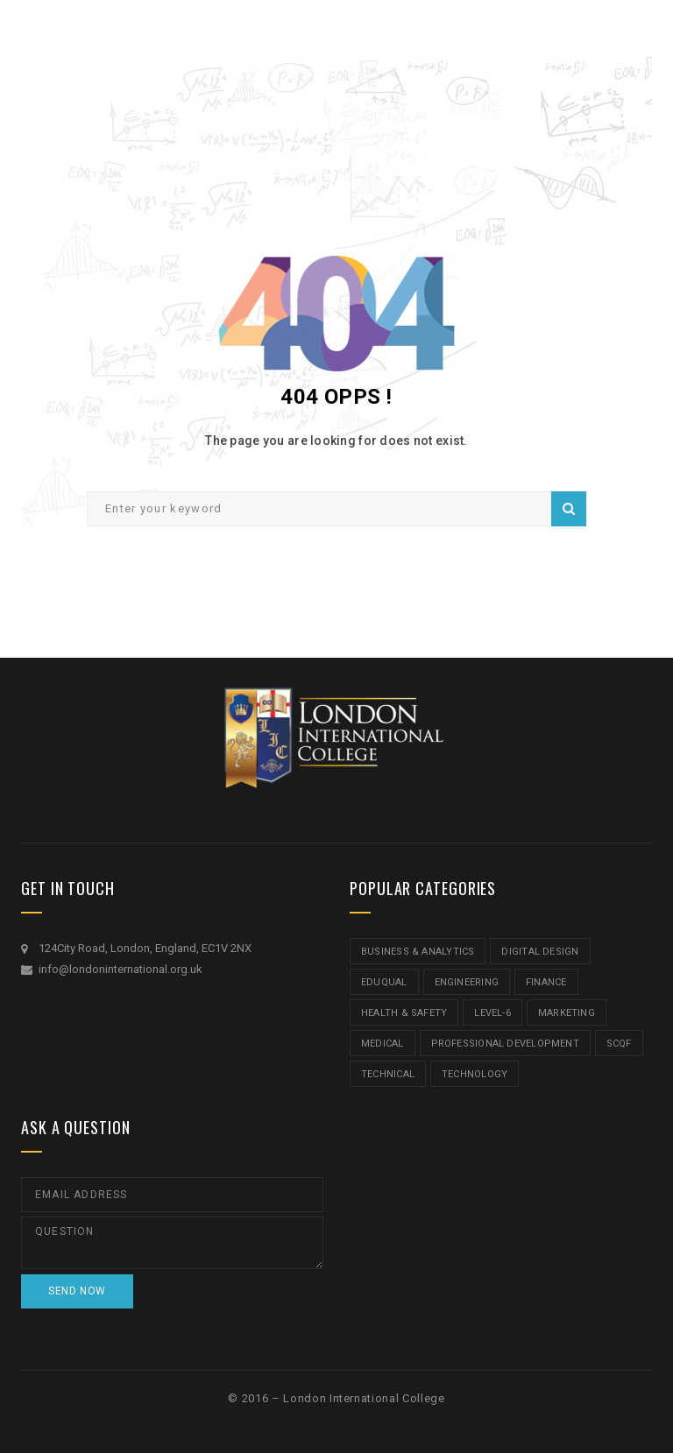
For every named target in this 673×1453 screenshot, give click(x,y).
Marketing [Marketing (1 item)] (566, 1013)
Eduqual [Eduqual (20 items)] (384, 982)
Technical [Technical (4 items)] (387, 1074)
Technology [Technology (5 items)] (474, 1074)
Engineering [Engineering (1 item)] (467, 982)
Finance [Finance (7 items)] (546, 982)
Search (569, 508)
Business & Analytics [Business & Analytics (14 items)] (417, 951)
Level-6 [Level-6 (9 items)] (492, 1013)
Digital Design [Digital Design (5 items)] (539, 951)
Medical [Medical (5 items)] (382, 1043)
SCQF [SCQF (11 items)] (619, 1043)
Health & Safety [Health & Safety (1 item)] (404, 1013)
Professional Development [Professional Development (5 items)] (505, 1043)
